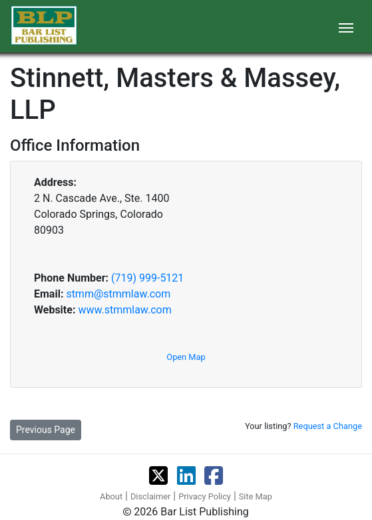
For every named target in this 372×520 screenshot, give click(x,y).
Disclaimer (150, 496)
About (111, 496)
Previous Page (45, 429)
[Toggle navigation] (346, 26)
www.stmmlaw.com (124, 309)
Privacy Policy (204, 496)
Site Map (255, 496)
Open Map (185, 357)
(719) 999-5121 (147, 278)
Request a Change (327, 426)
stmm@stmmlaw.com (118, 294)
